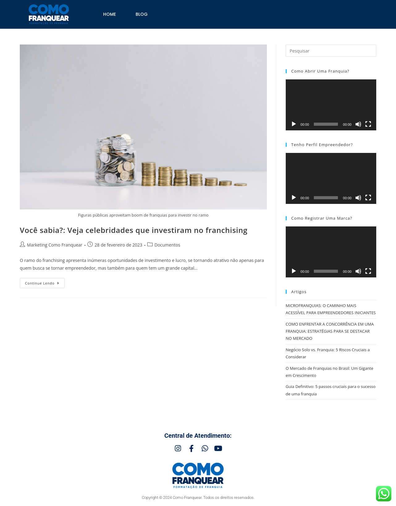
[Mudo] (358, 124)
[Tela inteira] (368, 124)
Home (109, 14)
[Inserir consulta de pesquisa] (331, 50)
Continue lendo (45, 281)
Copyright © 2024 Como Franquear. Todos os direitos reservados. (198, 497)
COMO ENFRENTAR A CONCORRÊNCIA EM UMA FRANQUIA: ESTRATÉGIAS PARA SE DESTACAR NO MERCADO (330, 331)
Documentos (167, 245)
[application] (331, 104)
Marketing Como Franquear (54, 245)
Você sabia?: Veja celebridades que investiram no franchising (133, 230)
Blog (142, 14)
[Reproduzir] (294, 124)
